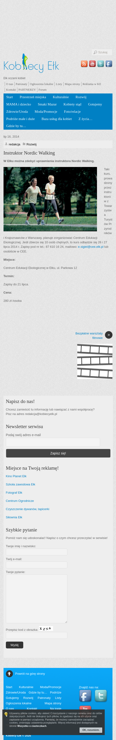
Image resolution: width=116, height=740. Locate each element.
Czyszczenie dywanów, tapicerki (27, 509)
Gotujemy (95, 104)
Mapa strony (72, 84)
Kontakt (11, 89)
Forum (43, 89)
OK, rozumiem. (91, 730)
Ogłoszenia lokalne (41, 84)
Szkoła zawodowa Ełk (20, 484)
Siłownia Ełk (14, 517)
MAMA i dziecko (18, 104)
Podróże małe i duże (20, 119)
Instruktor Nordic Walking (29, 152)
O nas (9, 84)
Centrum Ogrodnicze (20, 501)
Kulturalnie (61, 97)
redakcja (14, 144)
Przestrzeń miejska (33, 97)
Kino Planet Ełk (16, 476)
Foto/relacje (72, 111)
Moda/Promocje (46, 111)
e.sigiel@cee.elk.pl (90, 246)
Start (9, 97)
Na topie (55, 708)
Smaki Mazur (47, 104)
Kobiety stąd (72, 104)
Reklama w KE (92, 84)
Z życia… (86, 119)
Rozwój (81, 97)
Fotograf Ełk (14, 492)
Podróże (55, 692)
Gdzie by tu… (16, 126)
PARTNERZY (27, 89)
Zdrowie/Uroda (17, 111)
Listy (59, 84)
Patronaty (21, 84)
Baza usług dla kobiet (57, 119)
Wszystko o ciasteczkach (31, 726)
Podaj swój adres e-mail (23, 435)
